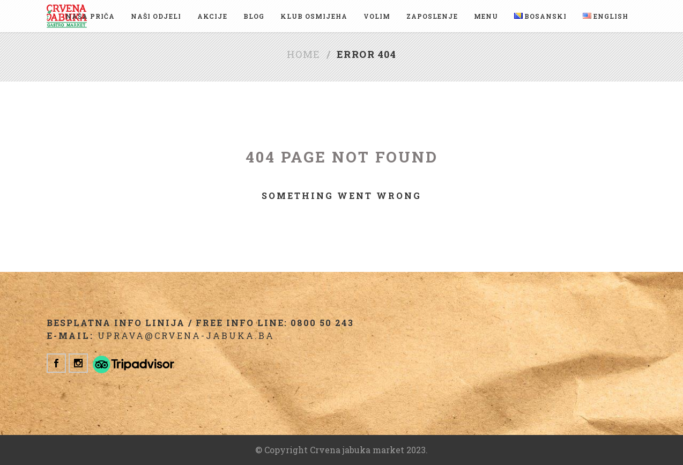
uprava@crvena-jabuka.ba (186, 335)
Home (304, 54)
